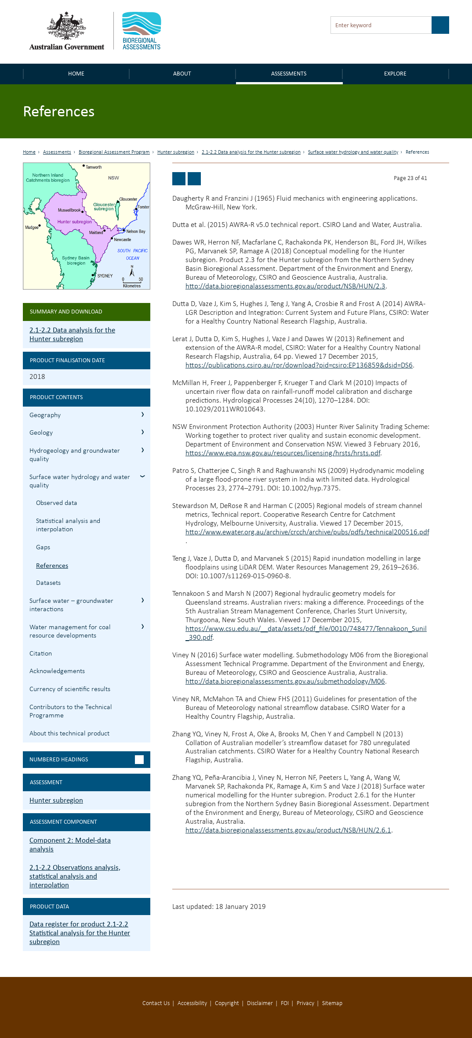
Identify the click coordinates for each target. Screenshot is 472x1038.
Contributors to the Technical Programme (70, 711)
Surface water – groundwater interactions (71, 605)
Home (76, 73)
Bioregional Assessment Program (114, 152)
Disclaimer (260, 1003)
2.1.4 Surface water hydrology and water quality (142, 476)
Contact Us (156, 1003)
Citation (40, 653)
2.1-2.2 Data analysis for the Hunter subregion (251, 152)
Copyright (227, 1003)
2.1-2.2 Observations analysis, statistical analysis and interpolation (74, 876)
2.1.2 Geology (142, 432)
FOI (285, 1003)
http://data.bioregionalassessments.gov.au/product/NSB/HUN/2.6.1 (288, 830)
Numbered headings (58, 759)
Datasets (48, 583)
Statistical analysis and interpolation (68, 525)
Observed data (56, 503)
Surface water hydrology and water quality (353, 152)
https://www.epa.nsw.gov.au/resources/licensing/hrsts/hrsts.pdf (282, 453)
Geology (41, 432)
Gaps (43, 547)
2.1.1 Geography (142, 414)
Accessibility (192, 1003)
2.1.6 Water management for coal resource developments (142, 626)
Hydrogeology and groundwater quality (74, 455)
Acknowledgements (57, 671)
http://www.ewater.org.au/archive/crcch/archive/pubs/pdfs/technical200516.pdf (307, 532)
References (52, 565)
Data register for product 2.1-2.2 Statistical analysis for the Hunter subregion (79, 932)
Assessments (288, 73)
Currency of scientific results (69, 689)
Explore (395, 73)
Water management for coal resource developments (70, 631)
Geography (45, 415)
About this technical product (69, 733)
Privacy (305, 1003)
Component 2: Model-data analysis (70, 845)
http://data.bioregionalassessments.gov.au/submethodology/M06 (285, 681)
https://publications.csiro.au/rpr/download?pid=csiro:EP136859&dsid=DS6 (299, 365)
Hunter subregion (175, 152)
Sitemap (332, 1003)
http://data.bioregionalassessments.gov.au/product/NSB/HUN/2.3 (285, 286)
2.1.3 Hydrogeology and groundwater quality (142, 450)
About (182, 73)
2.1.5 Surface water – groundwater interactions (142, 600)
